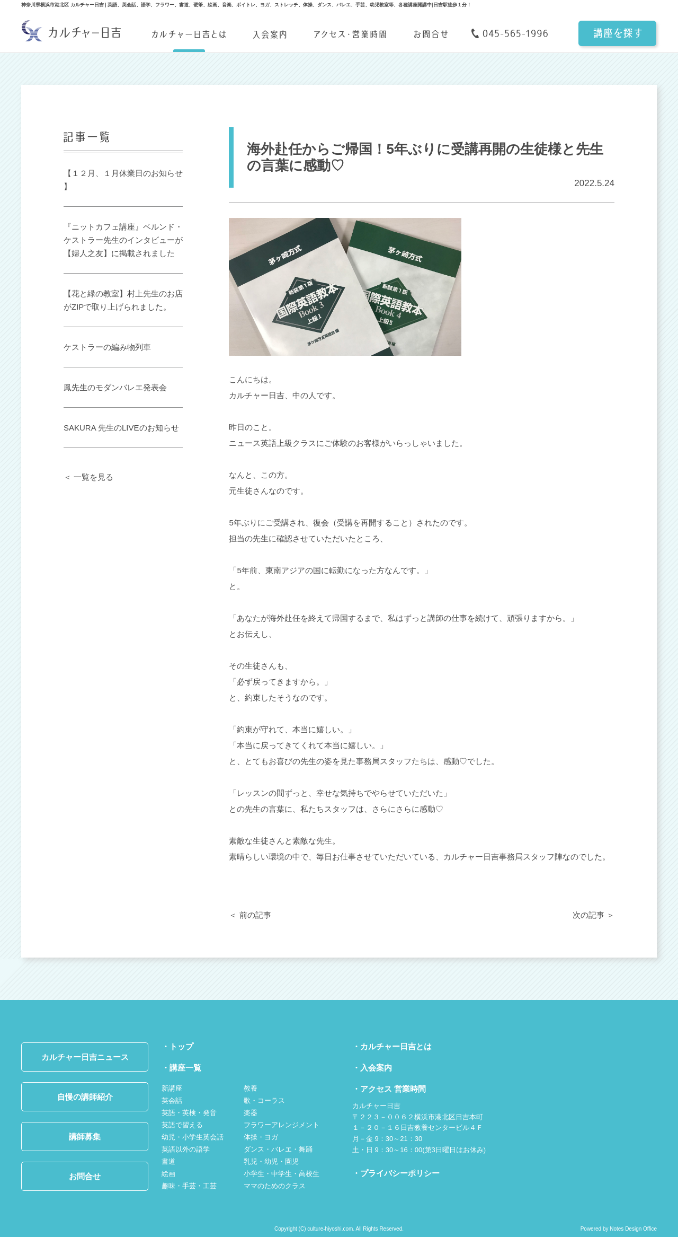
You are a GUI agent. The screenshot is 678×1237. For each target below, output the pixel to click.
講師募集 (85, 1136)
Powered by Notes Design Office (619, 1229)
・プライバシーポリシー (396, 1173)
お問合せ (85, 1176)
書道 (168, 1161)
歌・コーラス (264, 1100)
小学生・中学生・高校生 (281, 1173)
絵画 (168, 1173)
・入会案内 (372, 1068)
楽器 (250, 1112)
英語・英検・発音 (189, 1112)
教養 (250, 1088)
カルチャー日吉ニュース (85, 1056)
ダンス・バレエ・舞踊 (278, 1149)
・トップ (177, 1046)
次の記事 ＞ (593, 914)
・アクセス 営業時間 (389, 1089)
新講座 (172, 1088)
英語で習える (182, 1124)
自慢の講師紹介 (85, 1096)
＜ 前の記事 (250, 914)
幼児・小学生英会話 (193, 1137)
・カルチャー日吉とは (392, 1046)
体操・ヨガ (261, 1137)
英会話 (172, 1100)
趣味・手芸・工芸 (189, 1185)
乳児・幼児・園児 (271, 1161)
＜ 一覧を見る (88, 476)
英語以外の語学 (186, 1149)
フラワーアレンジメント (281, 1124)
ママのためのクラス (275, 1185)
